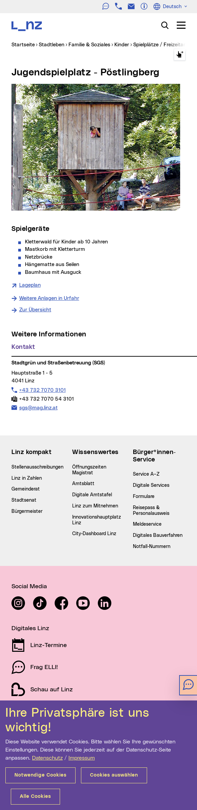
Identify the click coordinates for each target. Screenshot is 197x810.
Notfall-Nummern (151, 546)
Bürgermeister (27, 511)
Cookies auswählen (114, 775)
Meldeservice (147, 524)
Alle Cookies (35, 796)
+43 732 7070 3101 (42, 390)
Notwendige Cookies (40, 775)
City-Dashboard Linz (94, 533)
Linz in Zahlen (26, 478)
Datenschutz (47, 758)
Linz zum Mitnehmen (95, 506)
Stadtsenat (23, 500)
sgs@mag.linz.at (38, 407)
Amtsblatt (83, 483)
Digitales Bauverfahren (157, 535)
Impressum (81, 758)
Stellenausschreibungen (37, 467)
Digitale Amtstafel (92, 495)
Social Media (29, 586)
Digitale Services (151, 485)
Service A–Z (146, 474)
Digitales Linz (30, 628)
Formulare (143, 496)
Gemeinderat (25, 489)
